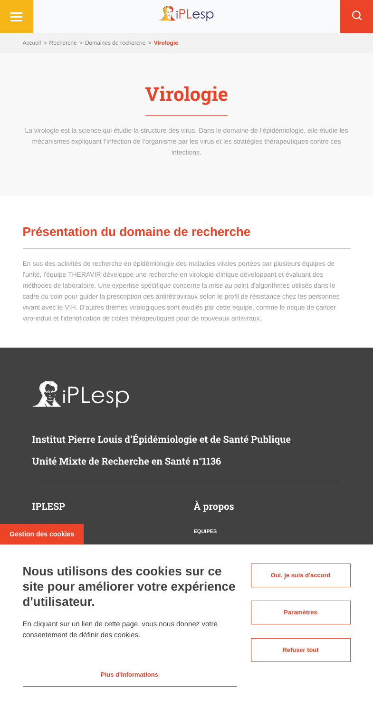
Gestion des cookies (42, 531)
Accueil (33, 42)
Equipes (205, 531)
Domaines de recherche (116, 42)
